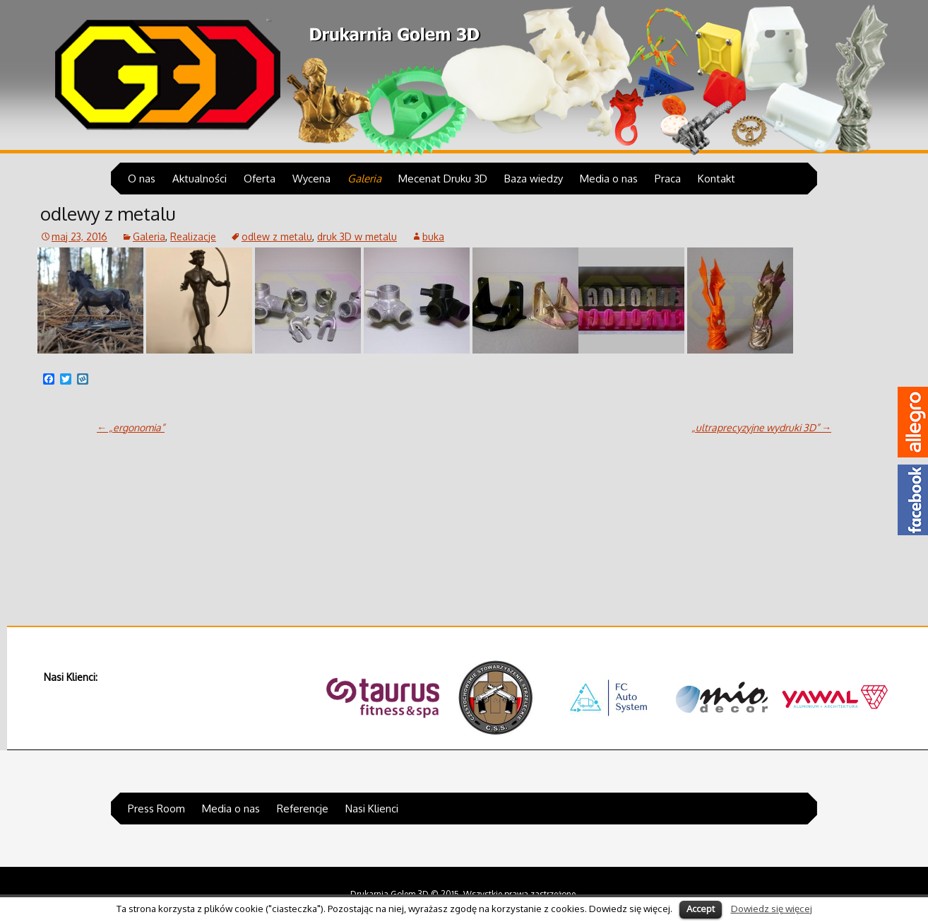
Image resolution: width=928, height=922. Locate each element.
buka (433, 236)
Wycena (311, 178)
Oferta (259, 178)
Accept (700, 908)
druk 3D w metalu (357, 236)
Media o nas (609, 178)
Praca (668, 178)
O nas (141, 178)
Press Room (156, 808)
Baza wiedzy (533, 178)
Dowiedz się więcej (771, 908)
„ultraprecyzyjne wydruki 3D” (761, 427)
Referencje (302, 808)
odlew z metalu (277, 236)
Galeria (364, 178)
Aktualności (199, 178)
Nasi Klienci (371, 808)
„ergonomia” (131, 427)
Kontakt (716, 178)
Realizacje (193, 236)
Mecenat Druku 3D (442, 178)
